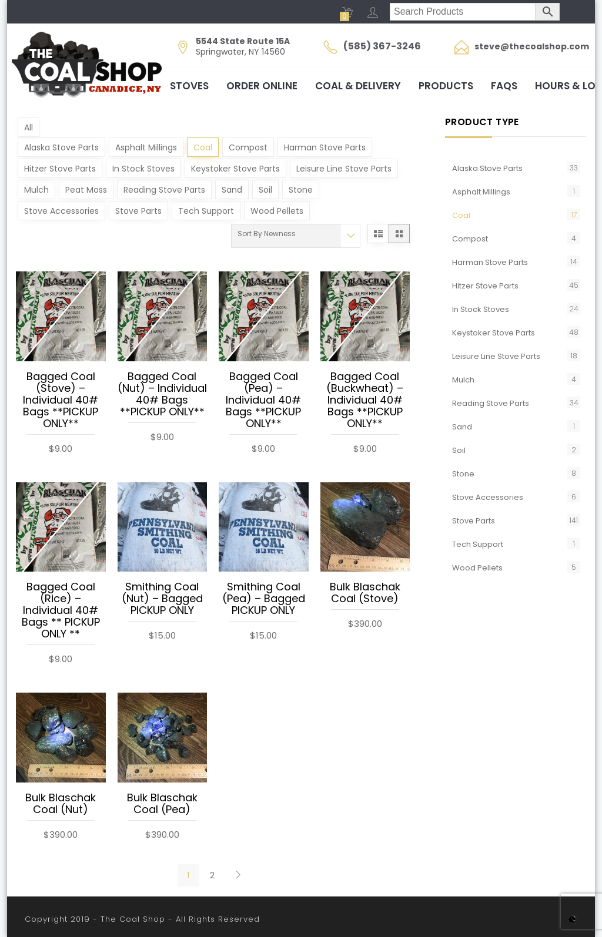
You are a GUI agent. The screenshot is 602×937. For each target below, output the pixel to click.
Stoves (189, 86)
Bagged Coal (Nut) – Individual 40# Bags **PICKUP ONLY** (162, 395)
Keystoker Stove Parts (235, 168)
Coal (202, 147)
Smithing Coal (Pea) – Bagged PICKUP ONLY (263, 599)
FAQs (504, 86)
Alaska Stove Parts (61, 147)
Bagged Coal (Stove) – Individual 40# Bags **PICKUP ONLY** (60, 401)
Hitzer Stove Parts (60, 168)
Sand (232, 190)
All (28, 127)
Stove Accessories (61, 211)
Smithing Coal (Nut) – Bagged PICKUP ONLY (162, 599)
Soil (265, 190)
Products (446, 86)
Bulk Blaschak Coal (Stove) (365, 593)
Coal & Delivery (358, 86)
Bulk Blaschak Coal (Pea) (162, 804)
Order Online (261, 86)
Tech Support (206, 211)
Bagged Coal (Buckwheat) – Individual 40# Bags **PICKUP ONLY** (364, 401)
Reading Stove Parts (164, 190)
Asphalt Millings (146, 147)
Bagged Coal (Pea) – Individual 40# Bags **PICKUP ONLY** (263, 401)
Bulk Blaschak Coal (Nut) (60, 804)
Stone (301, 190)
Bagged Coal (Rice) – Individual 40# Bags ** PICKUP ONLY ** (61, 611)
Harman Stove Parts (325, 147)
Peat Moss (86, 190)
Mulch (36, 190)
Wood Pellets (276, 211)
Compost (248, 147)
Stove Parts (138, 211)
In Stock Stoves (143, 168)
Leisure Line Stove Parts (344, 168)
